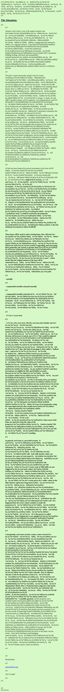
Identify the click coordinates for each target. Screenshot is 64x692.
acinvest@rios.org (11, 667)
